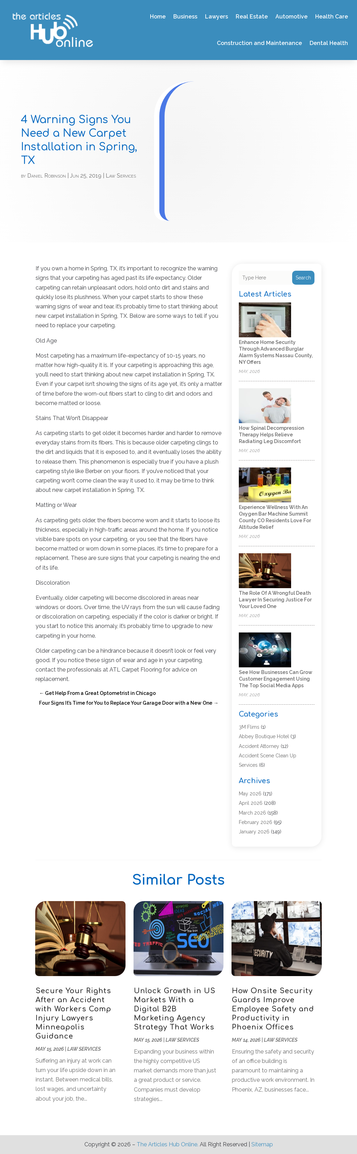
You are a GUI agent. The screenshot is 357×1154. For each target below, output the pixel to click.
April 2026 (251, 803)
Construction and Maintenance (259, 43)
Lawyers (216, 16)
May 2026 (250, 793)
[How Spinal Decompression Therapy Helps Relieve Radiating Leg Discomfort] (265, 406)
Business (185, 16)
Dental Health (329, 43)
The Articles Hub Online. (167, 1144)
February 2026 (255, 822)
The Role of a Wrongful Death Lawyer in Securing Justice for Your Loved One (275, 599)
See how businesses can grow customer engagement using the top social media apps (275, 678)
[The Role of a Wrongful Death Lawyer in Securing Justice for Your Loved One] (265, 571)
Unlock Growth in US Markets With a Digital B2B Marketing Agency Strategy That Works (174, 1009)
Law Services (121, 175)
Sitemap (262, 1144)
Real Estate (252, 16)
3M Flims (249, 727)
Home (158, 16)
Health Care (331, 16)
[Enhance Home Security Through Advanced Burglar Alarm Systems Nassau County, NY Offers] (265, 320)
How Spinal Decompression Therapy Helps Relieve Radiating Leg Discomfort (271, 434)
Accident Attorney (259, 746)
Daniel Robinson (46, 175)
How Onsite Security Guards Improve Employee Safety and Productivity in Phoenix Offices (273, 1009)
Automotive (291, 16)
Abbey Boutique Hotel (264, 736)
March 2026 (252, 813)
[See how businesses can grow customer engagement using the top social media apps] (265, 650)
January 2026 (254, 831)
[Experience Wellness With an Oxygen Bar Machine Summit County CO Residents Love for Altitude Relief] (265, 485)
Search (303, 277)
